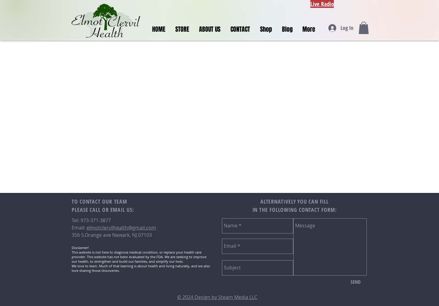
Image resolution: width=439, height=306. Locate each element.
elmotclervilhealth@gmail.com (121, 227)
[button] (364, 28)
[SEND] (355, 282)
